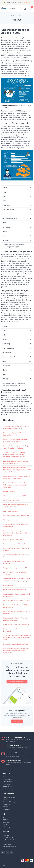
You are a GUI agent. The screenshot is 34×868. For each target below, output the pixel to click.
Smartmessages (8, 781)
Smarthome (6, 784)
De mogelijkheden (8, 779)
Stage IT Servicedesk (10, 511)
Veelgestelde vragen (9, 797)
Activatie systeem (8, 827)
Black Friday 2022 (9, 491)
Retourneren (6, 804)
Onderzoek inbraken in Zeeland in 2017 (16, 600)
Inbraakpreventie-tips (10, 520)
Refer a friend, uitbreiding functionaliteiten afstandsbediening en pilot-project (17, 533)
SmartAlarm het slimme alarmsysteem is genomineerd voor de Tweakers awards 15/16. (17, 638)
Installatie (6, 807)
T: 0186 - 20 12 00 (8, 844)
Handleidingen (7, 809)
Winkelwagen (6, 822)
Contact (5, 824)
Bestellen (5, 799)
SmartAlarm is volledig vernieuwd (14, 590)
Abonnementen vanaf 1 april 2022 (15, 496)
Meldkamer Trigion (8, 786)
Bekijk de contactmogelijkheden (17, 681)
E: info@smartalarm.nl (9, 846)
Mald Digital (28, 865)
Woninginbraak (8, 585)
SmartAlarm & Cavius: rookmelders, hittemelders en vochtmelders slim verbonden (15, 485)
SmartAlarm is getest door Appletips (15, 644)
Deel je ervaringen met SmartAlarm (15, 544)
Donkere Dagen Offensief (11, 500)
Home (13, 16)
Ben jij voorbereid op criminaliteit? (15, 568)
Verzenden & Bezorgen (9, 802)
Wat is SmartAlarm (8, 777)
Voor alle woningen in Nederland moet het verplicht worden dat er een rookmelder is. (16, 651)
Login (4, 817)
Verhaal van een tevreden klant (14, 539)
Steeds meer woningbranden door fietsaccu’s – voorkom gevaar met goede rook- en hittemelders (17, 470)
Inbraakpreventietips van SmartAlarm (16, 624)
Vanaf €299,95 (17, 721)
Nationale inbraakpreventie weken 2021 (16, 515)
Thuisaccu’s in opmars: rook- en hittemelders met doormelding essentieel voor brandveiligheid (14, 455)
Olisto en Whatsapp (8, 789)
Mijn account (6, 820)
